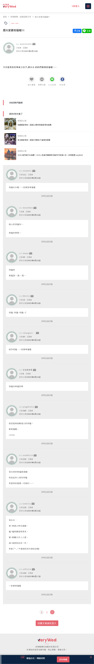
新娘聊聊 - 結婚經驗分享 (20, 16)
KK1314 (26, 296)
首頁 (5, 16)
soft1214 (27, 569)
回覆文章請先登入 (47, 623)
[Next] (52, 612)
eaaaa (25, 253)
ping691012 (28, 406)
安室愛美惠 (27, 369)
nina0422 (27, 170)
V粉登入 (76, 6)
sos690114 (28, 455)
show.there (28, 207)
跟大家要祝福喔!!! (42, 16)
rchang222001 (29, 333)
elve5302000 (26, 44)
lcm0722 (27, 503)
